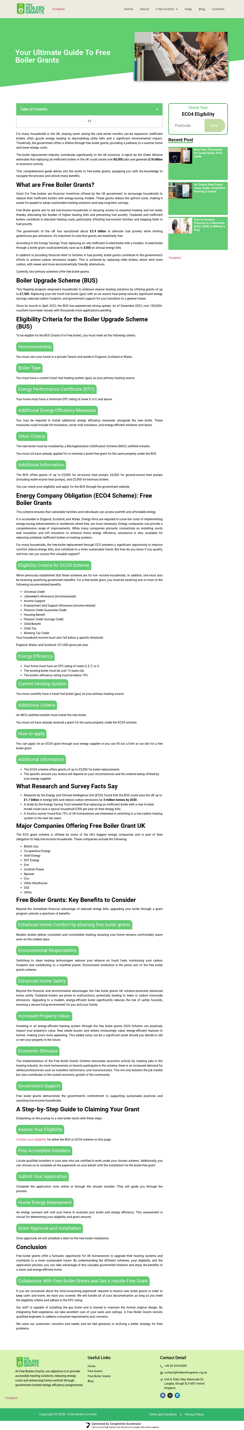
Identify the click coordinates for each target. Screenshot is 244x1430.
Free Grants (167, 9)
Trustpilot (58, 9)
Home (128, 9)
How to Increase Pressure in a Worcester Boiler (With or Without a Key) (209, 225)
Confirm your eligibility (31, 1139)
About (144, 9)
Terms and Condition (163, 1414)
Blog (202, 9)
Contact (218, 9)
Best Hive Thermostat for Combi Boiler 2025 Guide (208, 153)
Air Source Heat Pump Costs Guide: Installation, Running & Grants (210, 188)
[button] (157, 109)
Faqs (188, 9)
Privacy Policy (194, 1414)
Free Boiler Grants (99, 1376)
